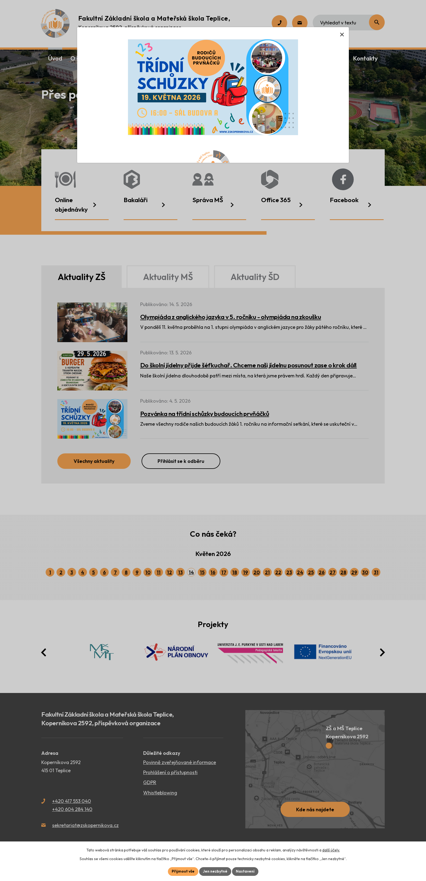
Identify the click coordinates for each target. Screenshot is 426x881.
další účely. (331, 850)
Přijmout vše (183, 871)
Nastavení (245, 871)
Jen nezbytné (215, 871)
